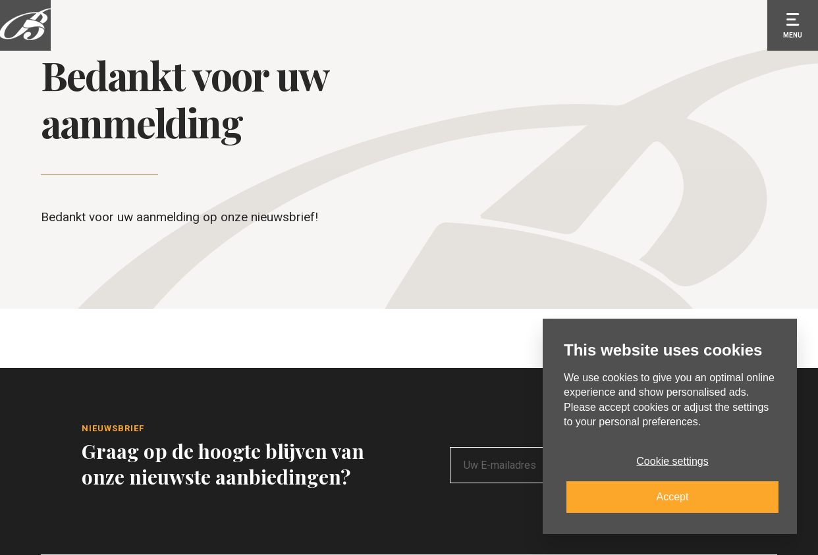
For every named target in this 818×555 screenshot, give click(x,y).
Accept (673, 496)
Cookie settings (672, 461)
